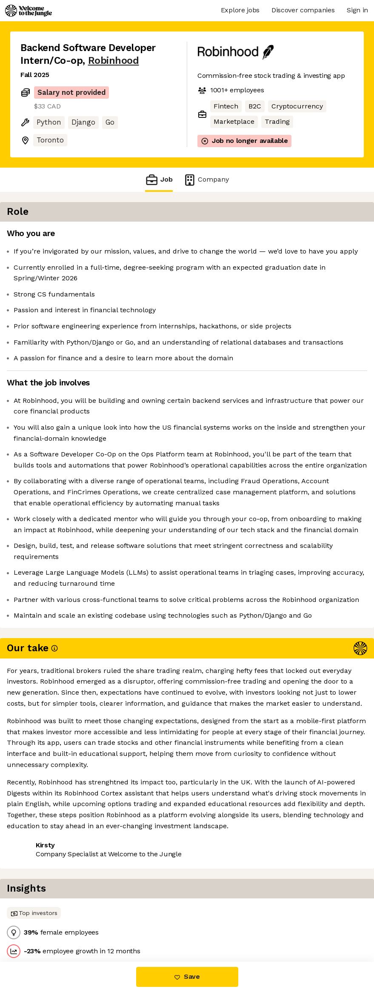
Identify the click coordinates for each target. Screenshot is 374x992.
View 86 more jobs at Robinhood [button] (72, 926)
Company (206, 180)
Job (158, 180)
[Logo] (28, 11)
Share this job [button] (44, 910)
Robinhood (113, 60)
